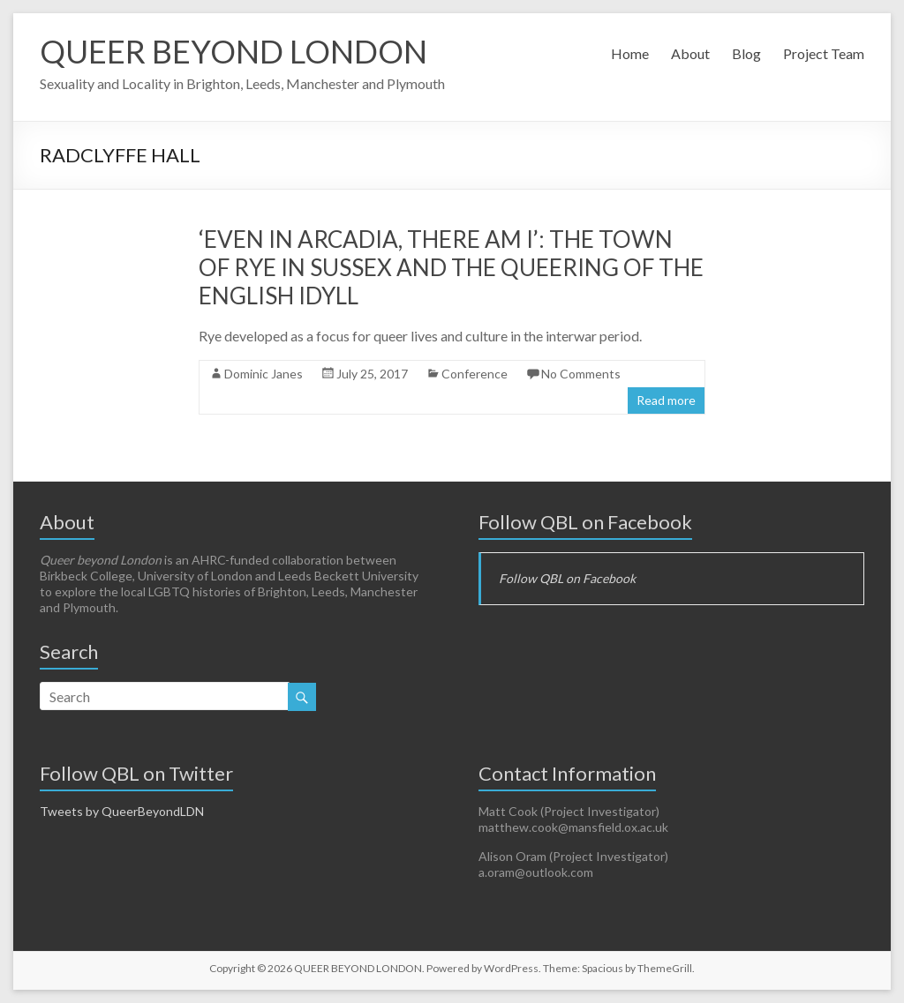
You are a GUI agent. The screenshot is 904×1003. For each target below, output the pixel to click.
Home (630, 53)
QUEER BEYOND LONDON (233, 51)
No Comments (581, 373)
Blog (746, 53)
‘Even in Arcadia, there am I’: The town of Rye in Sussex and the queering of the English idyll (451, 267)
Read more (666, 400)
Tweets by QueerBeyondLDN (122, 811)
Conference (474, 373)
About (690, 53)
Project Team (823, 53)
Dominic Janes (263, 373)
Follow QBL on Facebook (585, 522)
